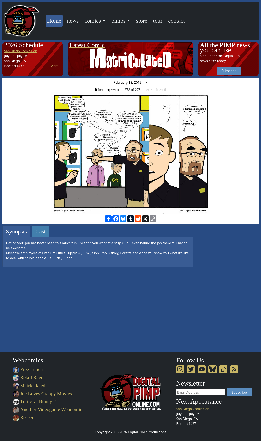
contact (176, 21)
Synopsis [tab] (16, 231)
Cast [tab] (40, 231)
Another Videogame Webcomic (47, 409)
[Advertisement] (214, 287)
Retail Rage (28, 377)
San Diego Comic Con (20, 51)
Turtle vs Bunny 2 (34, 401)
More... (55, 66)
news (73, 21)
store (141, 21)
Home (54, 20)
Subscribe (228, 70)
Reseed (23, 417)
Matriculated (29, 385)
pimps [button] (118, 21)
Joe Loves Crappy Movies (42, 393)
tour (157, 21)
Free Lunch (28, 369)
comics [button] (92, 21)
